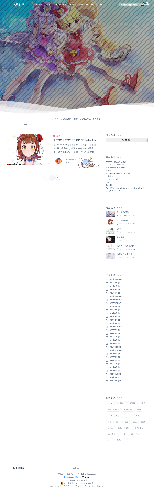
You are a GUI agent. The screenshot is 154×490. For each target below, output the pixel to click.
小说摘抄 (139, 416)
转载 (120, 428)
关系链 (132, 403)
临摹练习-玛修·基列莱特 (126, 246)
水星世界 (19, 4)
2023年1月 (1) (114, 344)
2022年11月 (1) (115, 347)
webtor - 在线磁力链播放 (116, 162)
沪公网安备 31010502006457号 (77, 483)
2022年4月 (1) (114, 367)
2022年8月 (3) (114, 357)
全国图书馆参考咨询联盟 (116, 167)
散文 (49, 5)
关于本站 (91, 5)
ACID (110, 416)
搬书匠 (108, 170)
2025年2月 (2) (114, 289)
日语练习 (61, 5)
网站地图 (77, 468)
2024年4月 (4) (114, 320)
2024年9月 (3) (114, 306)
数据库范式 (128, 409)
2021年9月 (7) (114, 377)
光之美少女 (112, 434)
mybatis (119, 416)
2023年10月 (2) (115, 327)
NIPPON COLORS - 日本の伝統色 (119, 173)
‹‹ (46, 177)
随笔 (135, 422)
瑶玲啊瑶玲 (76, 5)
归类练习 (109, 176)
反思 (143, 422)
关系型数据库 (113, 409)
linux (129, 416)
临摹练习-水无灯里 (124, 254)
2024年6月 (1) (114, 313)
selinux (110, 428)
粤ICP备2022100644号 (77, 480)
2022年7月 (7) (114, 360)
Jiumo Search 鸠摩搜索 (115, 165)
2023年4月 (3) (114, 340)
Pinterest (109, 182)
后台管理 (125, 5)
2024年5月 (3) (114, 317)
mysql (110, 403)
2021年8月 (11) (115, 381)
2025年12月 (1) (115, 279)
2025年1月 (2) (114, 293)
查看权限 (136, 5)
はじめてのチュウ (113, 191)
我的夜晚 (120, 237)
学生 (126, 422)
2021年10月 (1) (115, 374)
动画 (128, 428)
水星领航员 (134, 434)
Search (105, 5)
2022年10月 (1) (115, 350)
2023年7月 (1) (114, 330)
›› (57, 177)
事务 (139, 409)
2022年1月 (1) (114, 371)
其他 (56, 136)
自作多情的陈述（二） (126, 220)
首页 (39, 5)
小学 (110, 422)
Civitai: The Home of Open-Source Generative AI (125, 188)
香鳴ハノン (121, 440)
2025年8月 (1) (114, 283)
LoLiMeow (99, 486)
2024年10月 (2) (115, 303)
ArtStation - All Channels (115, 179)
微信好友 (121, 403)
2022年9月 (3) (114, 354)
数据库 (142, 403)
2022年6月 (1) (114, 364)
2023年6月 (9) (114, 333)
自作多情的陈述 (123, 212)
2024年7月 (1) (114, 310)
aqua (110, 440)
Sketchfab (110, 185)
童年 (118, 422)
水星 (123, 434)
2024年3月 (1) (114, 323)
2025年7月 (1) (114, 286)
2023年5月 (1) (114, 337)
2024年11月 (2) (115, 300)
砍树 (119, 229)
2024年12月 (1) (115, 296)
